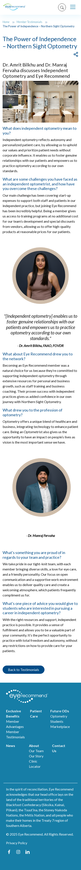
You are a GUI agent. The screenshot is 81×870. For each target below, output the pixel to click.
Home (6, 22)
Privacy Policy (16, 843)
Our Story (36, 756)
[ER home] (33, 696)
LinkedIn (27, 852)
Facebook (9, 852)
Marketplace (60, 726)
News (10, 746)
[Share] (75, 54)
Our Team (36, 751)
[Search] (60, 7)
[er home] (14, 7)
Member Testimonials (29, 22)
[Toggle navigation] (73, 7)
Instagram (18, 852)
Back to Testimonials (23, 669)
